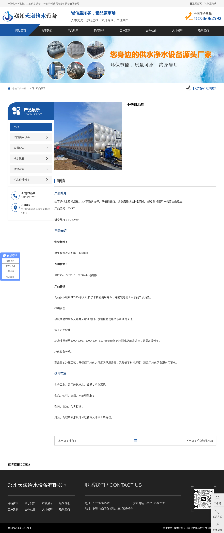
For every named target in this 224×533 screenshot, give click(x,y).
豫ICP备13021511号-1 (19, 528)
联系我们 (64, 509)
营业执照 (168, 528)
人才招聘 (47, 509)
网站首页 (13, 503)
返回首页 (196, 3)
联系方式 (210, 3)
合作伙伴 (30, 509)
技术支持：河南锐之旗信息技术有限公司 (195, 528)
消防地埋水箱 (205, 440)
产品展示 (40, 88)
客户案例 (13, 509)
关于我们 (30, 503)
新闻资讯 (64, 503)
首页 (31, 88)
